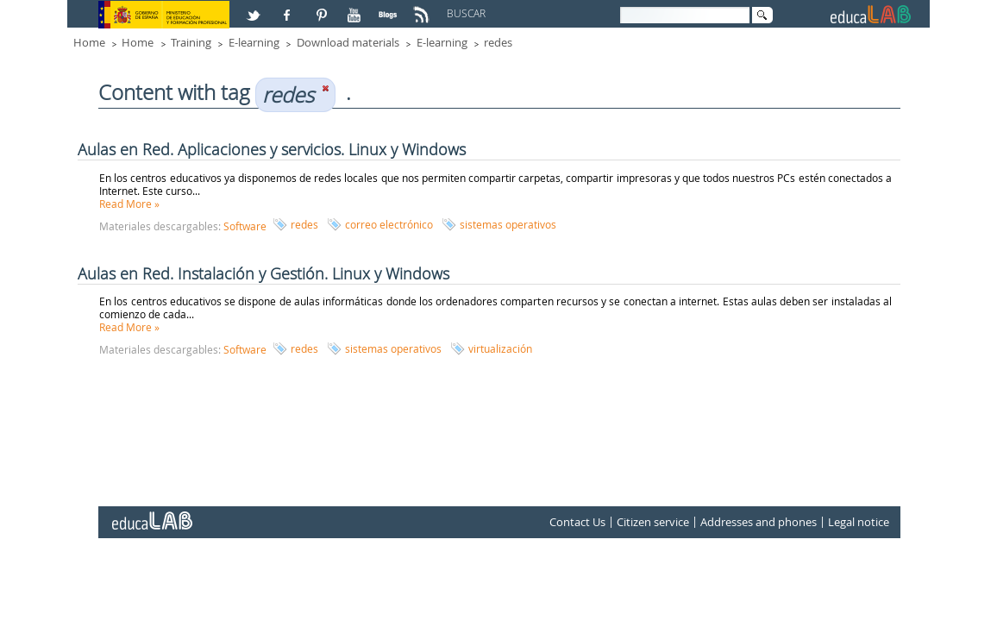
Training (191, 42)
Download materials (348, 42)
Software (244, 226)
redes (498, 42)
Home (89, 42)
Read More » (129, 203)
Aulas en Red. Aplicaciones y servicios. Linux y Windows (272, 149)
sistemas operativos (508, 224)
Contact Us (577, 522)
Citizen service (653, 522)
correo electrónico (389, 224)
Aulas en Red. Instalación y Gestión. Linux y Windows (263, 273)
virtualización (500, 348)
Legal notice (858, 522)
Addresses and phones (758, 522)
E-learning (254, 42)
